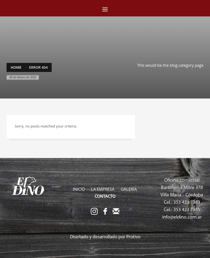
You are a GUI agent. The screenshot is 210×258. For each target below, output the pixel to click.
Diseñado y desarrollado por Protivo (105, 237)
